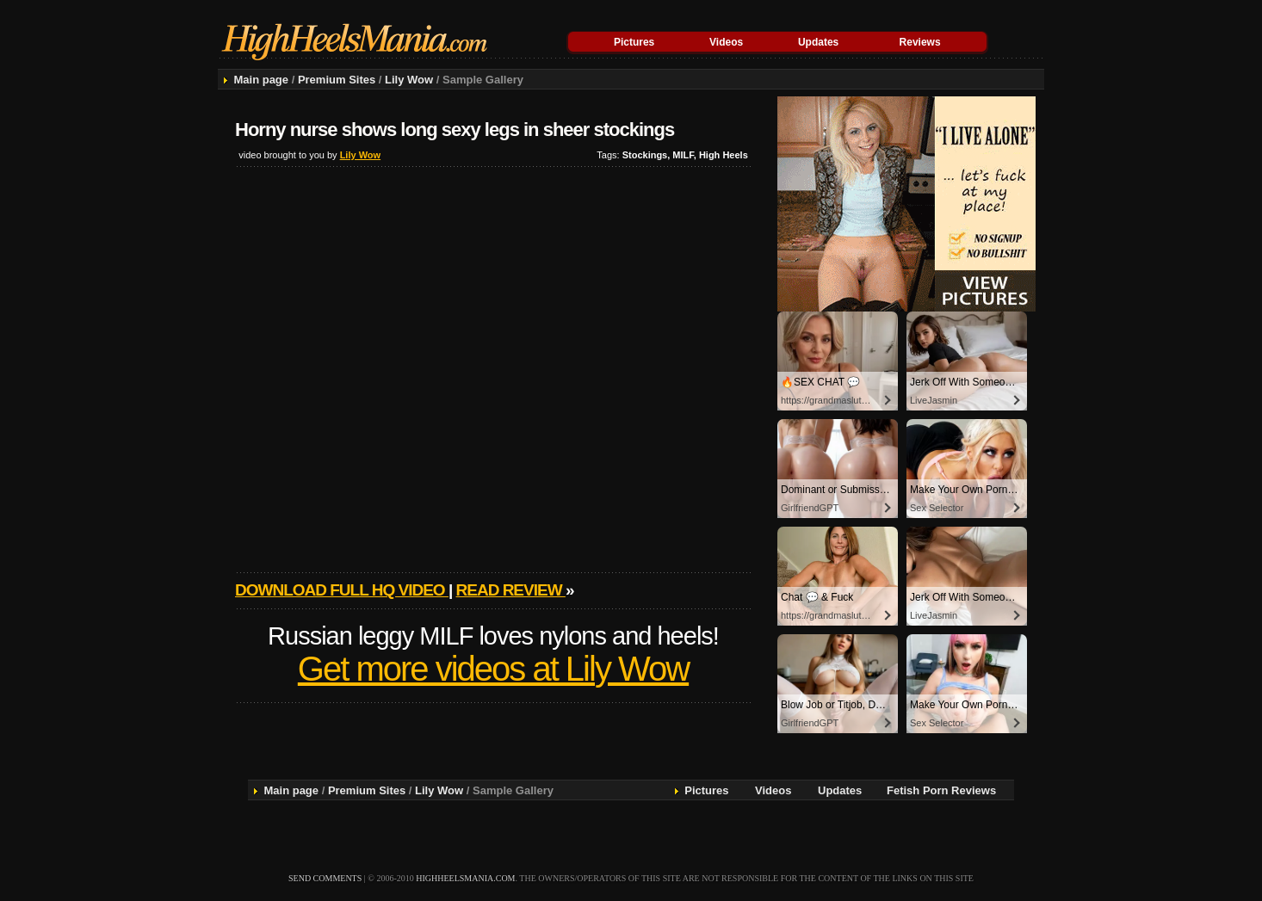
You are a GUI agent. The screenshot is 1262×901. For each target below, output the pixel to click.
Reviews (920, 42)
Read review (511, 590)
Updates (818, 42)
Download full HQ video (342, 590)
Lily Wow (409, 79)
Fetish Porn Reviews (941, 790)
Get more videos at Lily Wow (493, 669)
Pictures (634, 42)
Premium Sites (336, 79)
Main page (260, 79)
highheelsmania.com (465, 878)
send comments (325, 878)
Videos (726, 42)
